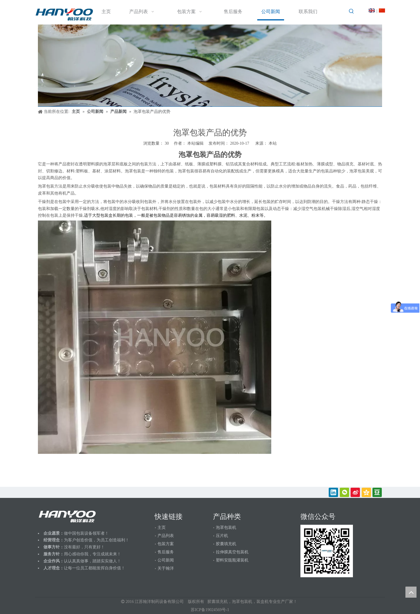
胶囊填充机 (226, 544)
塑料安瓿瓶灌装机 (232, 560)
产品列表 (166, 535)
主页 (162, 527)
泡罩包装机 (226, 527)
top (410, 592)
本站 (273, 143)
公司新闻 (166, 560)
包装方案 (166, 544)
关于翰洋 (166, 568)
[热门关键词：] (351, 11)
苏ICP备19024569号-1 (210, 610)
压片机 (222, 535)
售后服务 (166, 552)
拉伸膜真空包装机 (232, 552)
